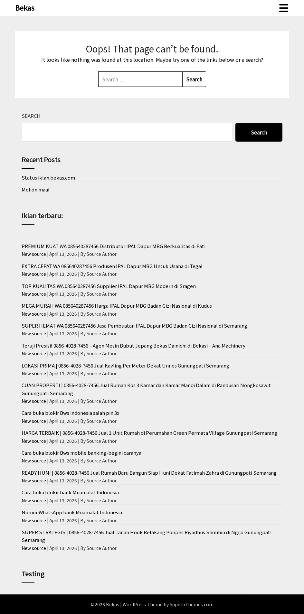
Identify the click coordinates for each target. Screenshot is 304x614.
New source (34, 254)
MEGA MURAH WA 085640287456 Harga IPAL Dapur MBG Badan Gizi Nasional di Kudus (117, 305)
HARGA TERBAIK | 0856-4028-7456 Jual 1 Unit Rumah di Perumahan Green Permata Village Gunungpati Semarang (149, 432)
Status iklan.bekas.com (48, 177)
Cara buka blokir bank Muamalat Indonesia (70, 492)
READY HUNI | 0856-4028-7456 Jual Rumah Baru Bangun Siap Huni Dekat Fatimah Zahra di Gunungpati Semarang (149, 472)
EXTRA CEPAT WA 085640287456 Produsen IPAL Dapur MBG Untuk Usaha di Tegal (112, 266)
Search (31, 115)
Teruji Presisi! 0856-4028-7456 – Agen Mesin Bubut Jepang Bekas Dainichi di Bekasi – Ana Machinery (133, 345)
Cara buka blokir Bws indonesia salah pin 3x (70, 412)
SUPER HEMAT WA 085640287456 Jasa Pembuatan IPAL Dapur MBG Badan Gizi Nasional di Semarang (134, 325)
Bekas (24, 7)
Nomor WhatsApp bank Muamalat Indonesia (72, 512)
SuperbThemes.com (192, 604)
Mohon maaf (36, 189)
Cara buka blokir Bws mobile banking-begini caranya (81, 452)
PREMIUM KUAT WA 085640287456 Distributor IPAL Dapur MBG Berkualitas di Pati (113, 246)
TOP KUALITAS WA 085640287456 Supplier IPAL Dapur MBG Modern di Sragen (109, 286)
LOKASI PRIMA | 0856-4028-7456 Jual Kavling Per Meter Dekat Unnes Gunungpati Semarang (125, 365)
